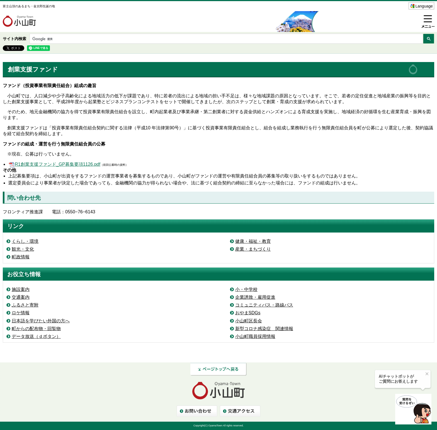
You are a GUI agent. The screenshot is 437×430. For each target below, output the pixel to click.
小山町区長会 (248, 320)
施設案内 (21, 289)
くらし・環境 (25, 241)
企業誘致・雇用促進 (255, 297)
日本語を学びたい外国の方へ (41, 320)
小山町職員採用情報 (255, 336)
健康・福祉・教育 (253, 241)
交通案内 (21, 297)
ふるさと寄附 (25, 305)
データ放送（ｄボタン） (36, 336)
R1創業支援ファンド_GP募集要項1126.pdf (54, 164)
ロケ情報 (21, 312)
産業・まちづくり (253, 249)
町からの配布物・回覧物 (36, 328)
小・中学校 (246, 289)
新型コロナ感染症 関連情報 (264, 328)
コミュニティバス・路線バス (264, 305)
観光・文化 (23, 249)
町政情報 (21, 256)
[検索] (225, 39)
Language (424, 6)
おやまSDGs (248, 312)
